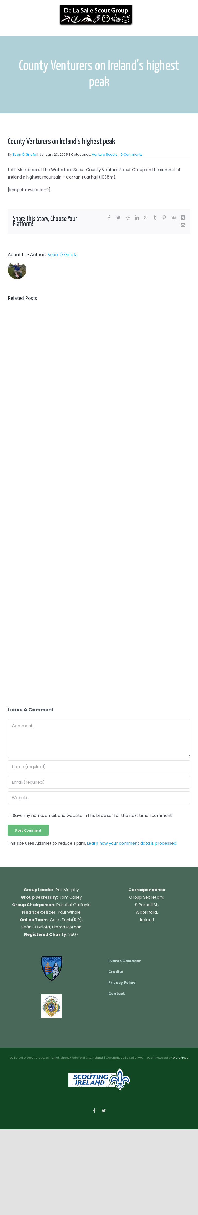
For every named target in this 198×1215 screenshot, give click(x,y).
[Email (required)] (99, 782)
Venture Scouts (104, 154)
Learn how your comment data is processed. (132, 843)
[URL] (99, 797)
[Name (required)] (99, 766)
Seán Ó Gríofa (24, 154)
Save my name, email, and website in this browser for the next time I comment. (93, 815)
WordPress (180, 1058)
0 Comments (131, 154)
